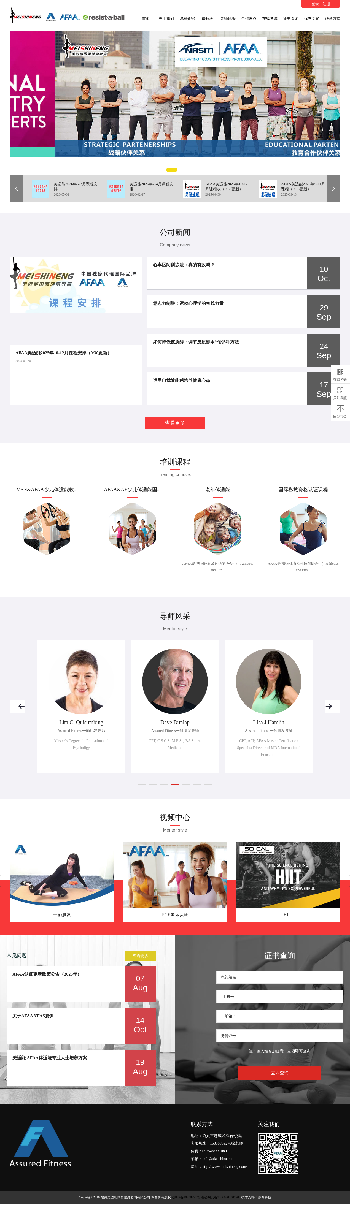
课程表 (207, 19)
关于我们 (166, 19)
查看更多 (175, 423)
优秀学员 (311, 19)
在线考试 (270, 19)
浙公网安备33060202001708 (221, 1197)
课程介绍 (187, 19)
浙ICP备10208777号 (186, 1197)
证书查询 (290, 19)
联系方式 (332, 19)
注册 (326, 4)
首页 (146, 19)
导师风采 (228, 19)
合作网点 (249, 19)
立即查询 (280, 1073)
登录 (315, 4)
